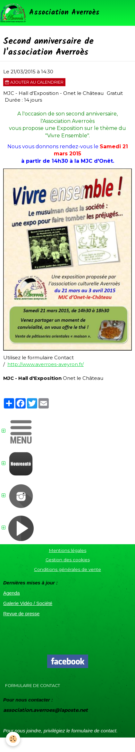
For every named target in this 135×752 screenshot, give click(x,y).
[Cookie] (13, 739)
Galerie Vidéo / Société (27, 603)
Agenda (11, 593)
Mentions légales (67, 550)
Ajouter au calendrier (34, 82)
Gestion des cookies (68, 559)
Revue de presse (21, 613)
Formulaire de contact (32, 685)
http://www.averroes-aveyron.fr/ (45, 364)
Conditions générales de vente (67, 569)
